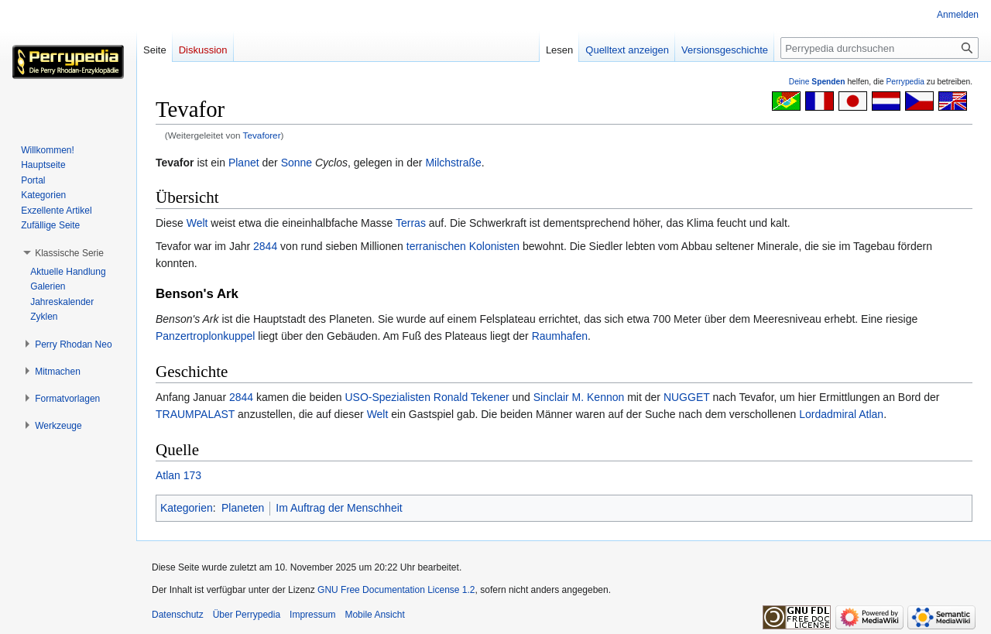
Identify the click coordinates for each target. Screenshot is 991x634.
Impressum (312, 614)
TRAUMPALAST (195, 414)
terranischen (436, 246)
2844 (265, 246)
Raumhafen (560, 336)
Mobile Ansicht (374, 614)
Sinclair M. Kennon (579, 397)
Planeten (242, 508)
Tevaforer (262, 135)
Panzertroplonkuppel (205, 336)
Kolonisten (494, 246)
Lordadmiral (827, 414)
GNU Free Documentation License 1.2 (396, 589)
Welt (197, 223)
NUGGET (687, 397)
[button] (69, 253)
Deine (817, 81)
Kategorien (186, 508)
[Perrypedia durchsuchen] (879, 48)
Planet (243, 162)
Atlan (871, 414)
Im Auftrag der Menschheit (339, 508)
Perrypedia (905, 81)
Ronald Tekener (471, 397)
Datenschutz (178, 614)
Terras (411, 223)
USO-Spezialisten (387, 397)
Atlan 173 (178, 475)
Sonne (296, 162)
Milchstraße (453, 162)
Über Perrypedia (246, 614)
